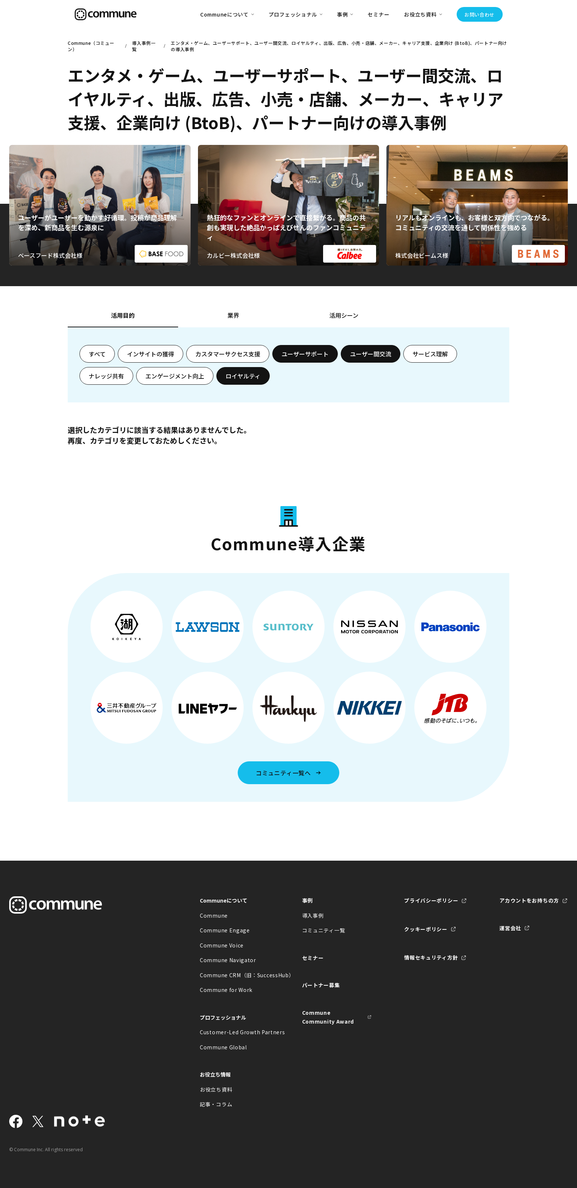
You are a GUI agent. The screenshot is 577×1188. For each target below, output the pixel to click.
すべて (97, 353)
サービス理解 (430, 353)
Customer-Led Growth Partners (235, 1032)
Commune (214, 915)
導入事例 (313, 915)
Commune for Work (226, 989)
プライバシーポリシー (431, 900)
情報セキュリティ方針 (431, 957)
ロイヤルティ (243, 375)
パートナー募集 (321, 985)
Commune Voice (222, 945)
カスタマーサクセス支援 (227, 353)
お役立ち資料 (216, 1089)
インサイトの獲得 (150, 353)
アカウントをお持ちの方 (529, 900)
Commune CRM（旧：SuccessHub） (235, 975)
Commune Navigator (228, 960)
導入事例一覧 (143, 46)
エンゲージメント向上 (174, 375)
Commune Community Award (328, 1017)
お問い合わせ (479, 14)
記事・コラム (216, 1104)
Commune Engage (225, 930)
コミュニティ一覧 (323, 930)
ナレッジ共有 (106, 375)
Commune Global (223, 1047)
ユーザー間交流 (370, 353)
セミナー (378, 14)
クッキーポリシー (425, 929)
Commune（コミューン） (91, 46)
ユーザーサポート (305, 353)
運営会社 (510, 928)
